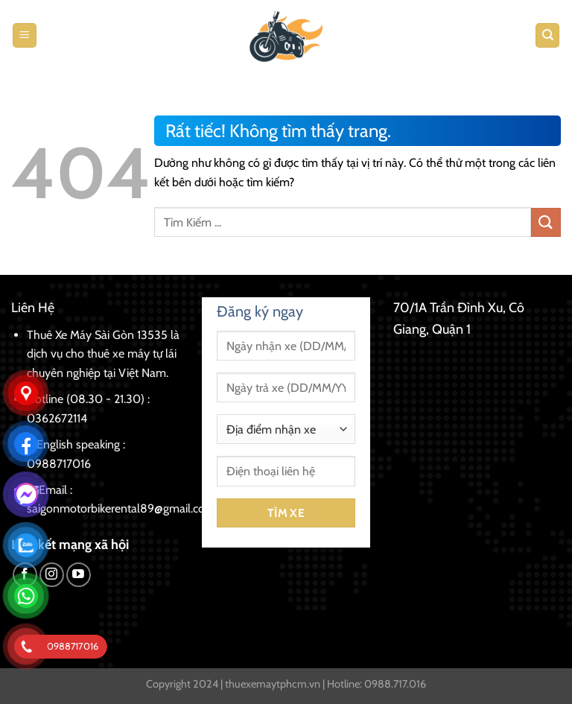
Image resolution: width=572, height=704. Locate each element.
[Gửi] (546, 222)
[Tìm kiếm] (547, 35)
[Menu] (24, 35)
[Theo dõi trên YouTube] (78, 574)
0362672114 (57, 418)
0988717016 (59, 464)
